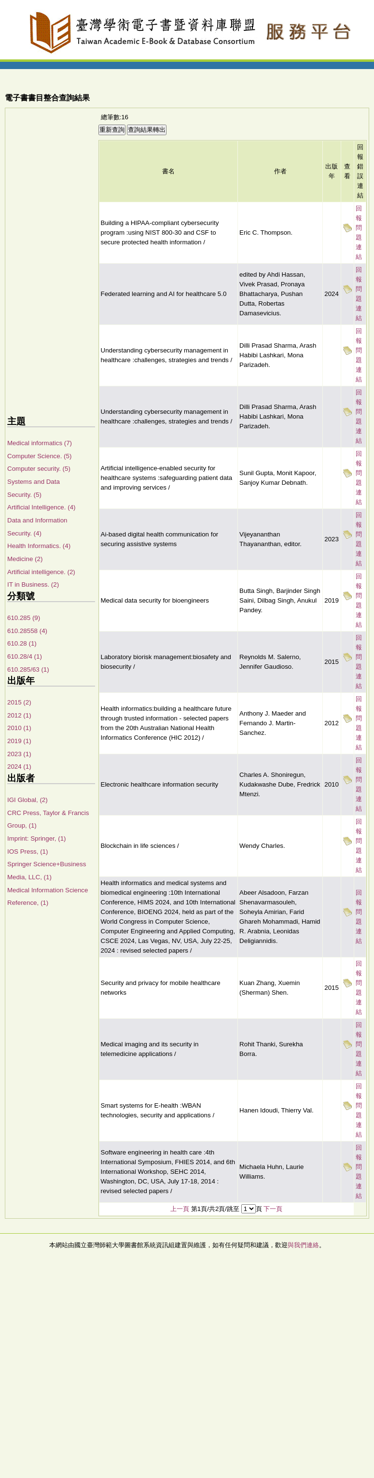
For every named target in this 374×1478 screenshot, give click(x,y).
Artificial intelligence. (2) (41, 572)
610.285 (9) (23, 617)
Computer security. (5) (38, 468)
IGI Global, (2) (27, 799)
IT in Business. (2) (33, 584)
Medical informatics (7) (39, 443)
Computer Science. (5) (39, 456)
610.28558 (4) (27, 630)
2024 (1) (19, 766)
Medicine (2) (24, 559)
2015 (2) (19, 702)
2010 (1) (19, 728)
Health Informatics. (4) (38, 545)
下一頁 (272, 1208)
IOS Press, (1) (27, 851)
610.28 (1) (22, 643)
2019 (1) (19, 741)
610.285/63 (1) (28, 669)
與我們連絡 (303, 1245)
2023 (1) (19, 754)
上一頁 (179, 1208)
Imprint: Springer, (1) (36, 838)
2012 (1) (19, 715)
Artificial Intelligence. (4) (41, 507)
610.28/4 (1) (24, 656)
